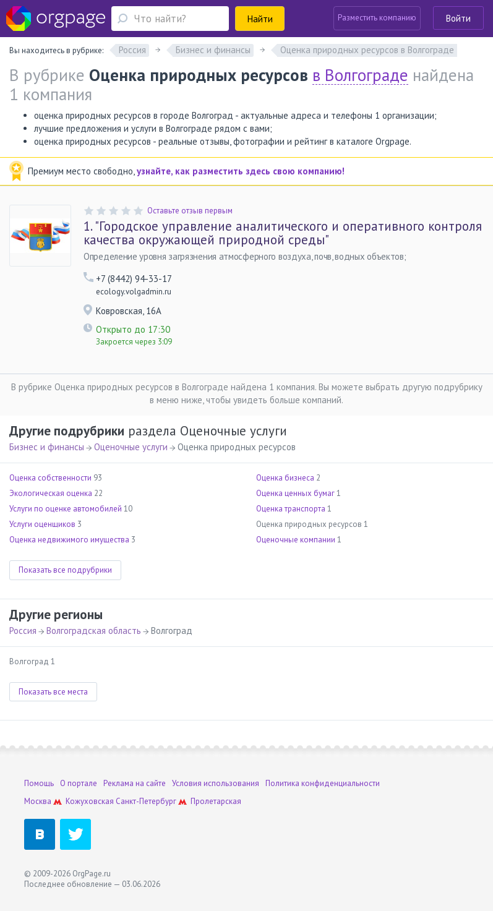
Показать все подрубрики (65, 570)
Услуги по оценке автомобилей (65, 508)
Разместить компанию (377, 17)
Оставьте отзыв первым (190, 210)
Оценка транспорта (290, 508)
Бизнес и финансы (46, 447)
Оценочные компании (295, 539)
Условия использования (215, 783)
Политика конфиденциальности (322, 783)
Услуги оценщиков (42, 524)
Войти (458, 18)
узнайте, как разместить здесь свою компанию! (241, 171)
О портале (78, 783)
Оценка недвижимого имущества (69, 539)
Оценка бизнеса (285, 478)
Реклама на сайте (134, 783)
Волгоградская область (93, 630)
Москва (37, 801)
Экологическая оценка (50, 493)
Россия (22, 630)
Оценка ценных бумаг (295, 493)
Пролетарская (216, 801)
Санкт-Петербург (146, 801)
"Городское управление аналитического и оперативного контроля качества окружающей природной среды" (283, 233)
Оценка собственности (50, 478)
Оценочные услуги (131, 447)
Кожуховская (90, 801)
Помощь (39, 783)
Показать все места (53, 691)
